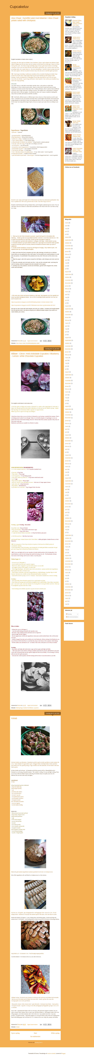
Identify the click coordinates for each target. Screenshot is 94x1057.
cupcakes (36, 708)
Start (35, 1033)
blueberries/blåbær (28, 708)
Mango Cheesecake (76, 65)
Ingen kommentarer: (32, 340)
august (67, 237)
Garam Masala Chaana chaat (77, 135)
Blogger (63, 1053)
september (68, 240)
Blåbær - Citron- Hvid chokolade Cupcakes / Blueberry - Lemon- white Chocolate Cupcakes (35, 355)
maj (66, 228)
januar (67, 251)
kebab (17, 1027)
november (68, 245)
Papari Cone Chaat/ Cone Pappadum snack (77, 107)
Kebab (14, 718)
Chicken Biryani (77, 51)
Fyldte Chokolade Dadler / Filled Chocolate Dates (77, 150)
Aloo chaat (19, 343)
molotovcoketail (51, 1053)
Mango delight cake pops (76, 121)
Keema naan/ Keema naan (76, 92)
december (68, 248)
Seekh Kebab (76, 78)
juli (66, 234)
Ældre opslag (55, 1033)
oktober (67, 243)
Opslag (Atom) (38, 1042)
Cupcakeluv (19, 7)
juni (66, 231)
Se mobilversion (35, 1036)
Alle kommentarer (71, 617)
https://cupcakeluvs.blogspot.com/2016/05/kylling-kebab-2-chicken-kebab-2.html (32, 302)
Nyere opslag (15, 1033)
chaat (23, 343)
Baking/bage (19, 708)
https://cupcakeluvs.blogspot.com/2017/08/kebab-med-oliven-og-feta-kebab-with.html (33, 305)
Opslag (69, 614)
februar (67, 254)
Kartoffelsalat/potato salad (32, 343)
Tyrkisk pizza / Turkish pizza (76, 38)
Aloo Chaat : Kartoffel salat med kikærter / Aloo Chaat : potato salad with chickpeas (35, 19)
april (66, 225)
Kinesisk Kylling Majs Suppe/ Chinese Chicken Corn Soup (77, 23)
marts (66, 223)
